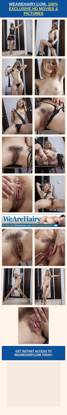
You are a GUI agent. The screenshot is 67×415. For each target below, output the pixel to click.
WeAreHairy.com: (33, 9)
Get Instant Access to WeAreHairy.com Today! (33, 353)
